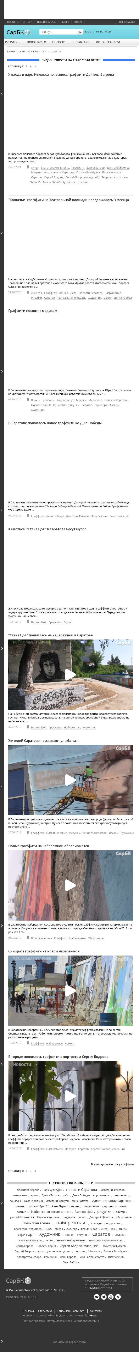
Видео (65, 21)
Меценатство (39, 172)
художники (109, 1206)
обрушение (124, 1217)
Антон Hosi (108, 1229)
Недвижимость (46, 21)
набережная (70, 1222)
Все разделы (125, 21)
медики (119, 1235)
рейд (66, 1195)
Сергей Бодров (53, 177)
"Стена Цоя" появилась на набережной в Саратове (50, 635)
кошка (69, 1235)
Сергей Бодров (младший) (82, 177)
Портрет (70, 1149)
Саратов (36, 177)
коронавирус (101, 1195)
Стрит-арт (100, 405)
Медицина (95, 400)
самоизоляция (33, 1201)
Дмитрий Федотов (112, 1190)
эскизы (123, 1229)
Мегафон (94, 1251)
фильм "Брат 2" (39, 1206)
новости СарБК (46, 1246)
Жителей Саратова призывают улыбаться (43, 740)
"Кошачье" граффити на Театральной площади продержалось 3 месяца (68, 200)
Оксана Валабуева (88, 172)
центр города (24, 1246)
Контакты (96, 1311)
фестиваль (116, 1257)
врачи (34, 1195)
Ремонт (70, 1043)
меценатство (80, 1201)
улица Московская (22, 1217)
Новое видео (36, 42)
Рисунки (36, 297)
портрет (79, 1251)
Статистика (45, 1311)
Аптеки (27, 21)
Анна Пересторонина (65, 1206)
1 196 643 (91, 1288)
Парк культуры (112, 172)
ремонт (21, 1206)
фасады (96, 1223)
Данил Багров (96, 167)
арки (40, 1251)
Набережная (99, 516)
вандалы (15, 1201)
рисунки (104, 1211)
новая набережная (71, 1240)
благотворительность (28, 1229)
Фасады (114, 405)
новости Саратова (81, 1189)
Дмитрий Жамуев (118, 167)
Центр (108, 297)
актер (82, 1217)
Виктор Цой (38, 622)
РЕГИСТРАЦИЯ (104, 31)
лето (123, 1206)
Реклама (28, 1311)
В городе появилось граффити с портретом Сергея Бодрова (58, 1056)
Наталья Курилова (30, 1240)
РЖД (49, 1229)
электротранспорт (29, 1257)
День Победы (55, 516)
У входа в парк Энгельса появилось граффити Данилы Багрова (61, 74)
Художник (69, 182)
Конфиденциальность (71, 1311)
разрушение (91, 1206)
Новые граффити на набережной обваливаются (48, 846)
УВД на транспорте (92, 1257)
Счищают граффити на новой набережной (44, 951)
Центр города (123, 297)
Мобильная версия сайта (69, 1342)
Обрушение (96, 938)
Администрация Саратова (111, 1201)
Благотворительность (55, 167)
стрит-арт (26, 1234)
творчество (120, 1195)
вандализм (20, 1195)
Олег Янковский (56, 833)
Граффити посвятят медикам (32, 310)
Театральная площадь (71, 297)
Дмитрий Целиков (101, 1217)
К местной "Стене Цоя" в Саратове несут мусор (47, 529)
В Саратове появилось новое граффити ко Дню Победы (55, 423)
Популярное (81, 42)
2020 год (36, 293)
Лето (73, 293)
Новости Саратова (62, 172)
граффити (127, 1164)
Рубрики (13, 42)
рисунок (82, 1235)
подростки (113, 1223)
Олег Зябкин (54, 1149)
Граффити (78, 167)
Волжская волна (41, 938)
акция (49, 1240)
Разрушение (113, 293)
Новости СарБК (41, 405)
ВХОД (88, 31)
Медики (81, 400)
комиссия (50, 1257)
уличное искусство (59, 1251)
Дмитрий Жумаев (77, 516)
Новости (12, 21)
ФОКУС (78, 21)
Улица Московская (94, 833)
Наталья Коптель (48, 1217)
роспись (22, 1212)
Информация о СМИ (19, 1297)
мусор (59, 1229)
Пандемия (59, 405)
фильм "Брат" (89, 1229)
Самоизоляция (119, 516)
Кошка (63, 293)
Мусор (68, 622)
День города (68, 1257)
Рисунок (74, 833)
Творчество (109, 177)
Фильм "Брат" (51, 182)
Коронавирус (65, 400)
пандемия (69, 1217)
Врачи (35, 400)
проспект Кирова (28, 1190)
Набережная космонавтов (51, 1211)
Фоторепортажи (108, 42)
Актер (35, 167)
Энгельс (83, 182)
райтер (120, 1212)
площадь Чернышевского (106, 1240)
